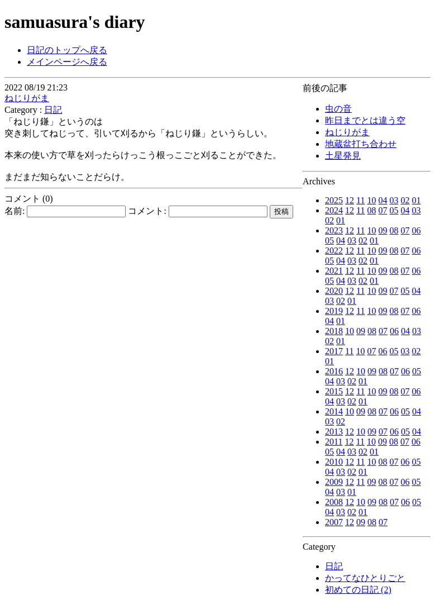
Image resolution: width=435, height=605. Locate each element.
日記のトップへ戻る (67, 50)
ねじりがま (347, 132)
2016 (334, 371)
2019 (334, 311)
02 (405, 200)
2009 (334, 482)
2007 (334, 522)
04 (383, 200)
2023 (334, 230)
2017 (334, 351)
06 (416, 230)
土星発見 (343, 155)
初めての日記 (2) (358, 589)
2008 (334, 502)
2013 (334, 431)
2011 (333, 441)
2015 (334, 391)
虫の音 (338, 108)
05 (394, 210)
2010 (334, 461)
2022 (334, 250)
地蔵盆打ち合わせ (360, 144)
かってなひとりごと (365, 578)
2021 (334, 270)
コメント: (197, 211)
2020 (334, 291)
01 (416, 200)
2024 (334, 210)
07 (383, 210)
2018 (334, 331)
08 (371, 210)
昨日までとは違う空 (365, 120)
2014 (334, 411)
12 (349, 200)
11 (360, 200)
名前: (65, 211)
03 (394, 200)
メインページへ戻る (67, 61)
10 (371, 200)
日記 (334, 566)
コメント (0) (28, 198)
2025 (334, 200)
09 (383, 230)
